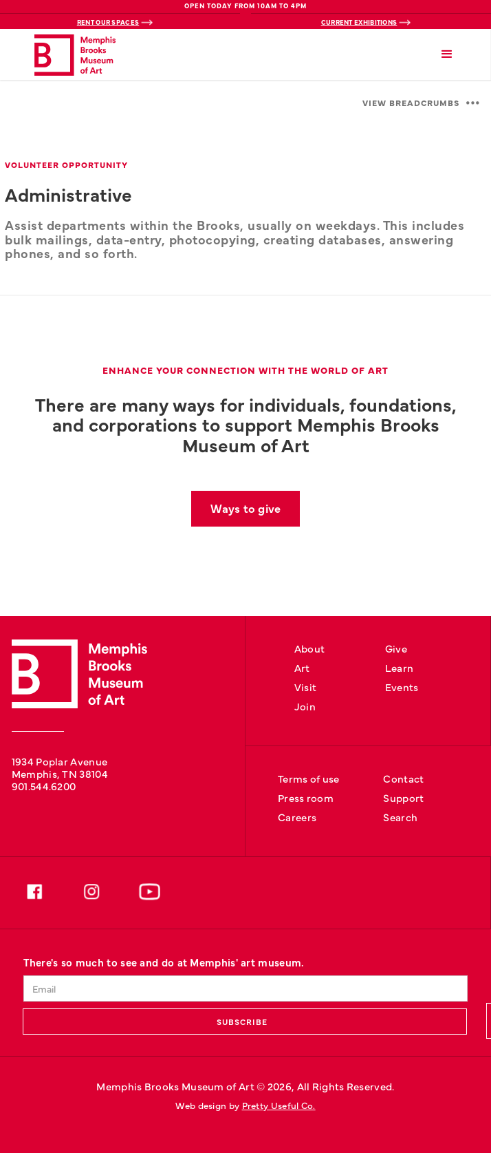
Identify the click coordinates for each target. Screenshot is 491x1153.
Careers (297, 817)
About (309, 648)
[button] (447, 54)
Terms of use (309, 778)
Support (403, 797)
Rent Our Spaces (108, 22)
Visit (305, 686)
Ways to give (245, 508)
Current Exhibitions (359, 22)
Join (305, 706)
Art (302, 667)
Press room (306, 797)
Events (402, 686)
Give (396, 648)
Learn (399, 667)
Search (400, 817)
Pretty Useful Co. (279, 1105)
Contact (403, 778)
